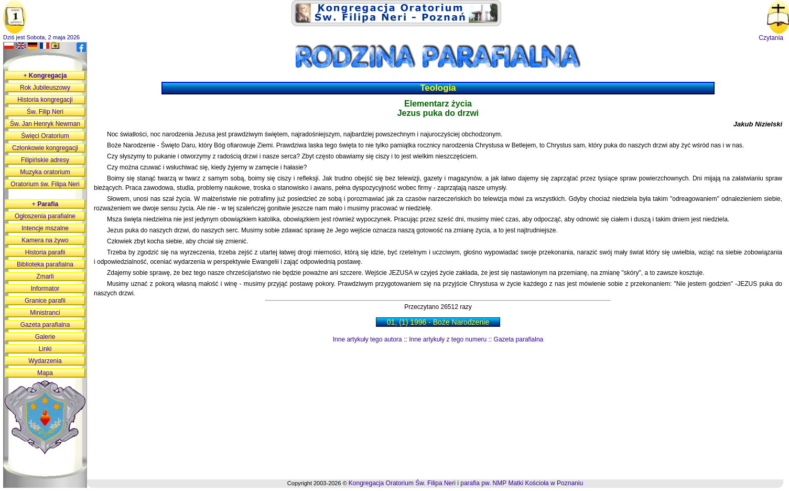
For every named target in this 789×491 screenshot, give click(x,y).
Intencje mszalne (45, 228)
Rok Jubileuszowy (45, 87)
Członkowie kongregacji (45, 148)
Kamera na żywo (44, 240)
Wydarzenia (44, 361)
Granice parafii (45, 300)
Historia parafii (45, 252)
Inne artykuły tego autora (367, 339)
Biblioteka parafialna (45, 264)
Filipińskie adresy (45, 160)
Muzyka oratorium (45, 172)
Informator (45, 288)
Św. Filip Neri (45, 111)
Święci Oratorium (45, 136)
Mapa (45, 373)
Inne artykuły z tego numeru (448, 339)
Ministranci (45, 312)
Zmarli (44, 276)
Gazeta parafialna (519, 339)
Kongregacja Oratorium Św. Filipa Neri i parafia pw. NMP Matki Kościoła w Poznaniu (466, 483)
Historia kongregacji (44, 99)
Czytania (771, 37)
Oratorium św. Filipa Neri (44, 184)
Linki (45, 349)
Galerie (45, 336)
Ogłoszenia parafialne (45, 216)
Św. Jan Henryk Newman (45, 123)
